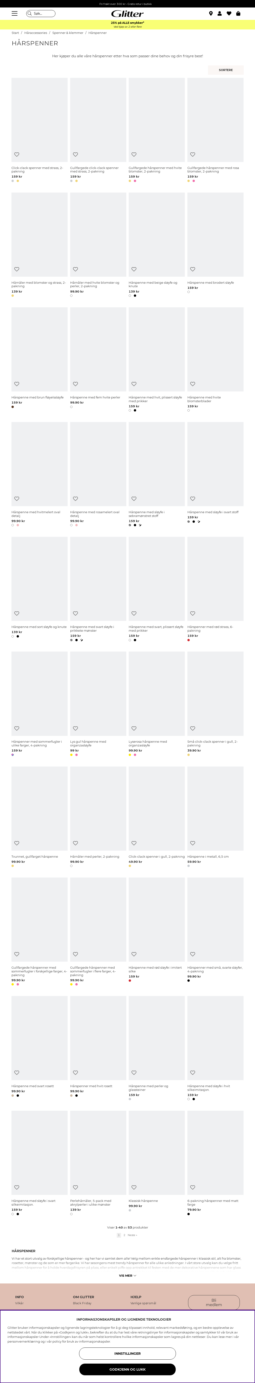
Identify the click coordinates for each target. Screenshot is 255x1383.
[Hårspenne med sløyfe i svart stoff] (215, 475)
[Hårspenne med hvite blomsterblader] (215, 360)
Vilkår (19, 1303)
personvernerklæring (23, 1341)
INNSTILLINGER (127, 1353)
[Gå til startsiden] (127, 13)
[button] (222, 13)
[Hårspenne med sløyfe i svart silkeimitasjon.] (39, 1164)
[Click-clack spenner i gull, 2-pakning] (157, 818)
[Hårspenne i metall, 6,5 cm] (215, 818)
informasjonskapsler (94, 1341)
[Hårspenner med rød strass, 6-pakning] (215, 590)
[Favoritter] (231, 13)
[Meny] (15, 13)
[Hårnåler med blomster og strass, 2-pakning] (39, 246)
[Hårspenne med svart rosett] (39, 1049)
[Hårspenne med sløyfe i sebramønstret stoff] (157, 475)
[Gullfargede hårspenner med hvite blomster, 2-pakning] (157, 131)
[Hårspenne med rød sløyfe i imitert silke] (157, 932)
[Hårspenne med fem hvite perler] (98, 360)
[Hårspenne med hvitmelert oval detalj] (39, 475)
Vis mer (127, 1275)
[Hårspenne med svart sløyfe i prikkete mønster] (98, 590)
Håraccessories (35, 33)
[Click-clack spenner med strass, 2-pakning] (39, 131)
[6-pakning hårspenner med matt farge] (215, 1164)
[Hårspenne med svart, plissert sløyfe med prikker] (157, 590)
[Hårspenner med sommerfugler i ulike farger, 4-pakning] (39, 705)
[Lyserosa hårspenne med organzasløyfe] (157, 705)
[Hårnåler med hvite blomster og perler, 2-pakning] (98, 246)
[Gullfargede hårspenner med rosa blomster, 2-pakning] (215, 131)
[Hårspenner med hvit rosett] (98, 1049)
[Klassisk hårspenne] (157, 1164)
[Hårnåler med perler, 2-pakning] (98, 818)
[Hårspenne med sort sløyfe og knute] (39, 590)
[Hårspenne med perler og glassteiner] (157, 1049)
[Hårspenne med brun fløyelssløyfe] (39, 360)
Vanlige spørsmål (143, 1303)
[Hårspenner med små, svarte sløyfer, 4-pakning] (215, 932)
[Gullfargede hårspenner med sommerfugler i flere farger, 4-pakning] (98, 932)
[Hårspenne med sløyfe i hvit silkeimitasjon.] (215, 1049)
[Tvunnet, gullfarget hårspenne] (39, 818)
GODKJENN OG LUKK (127, 1369)
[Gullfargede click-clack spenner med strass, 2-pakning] (98, 131)
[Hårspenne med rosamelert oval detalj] (98, 475)
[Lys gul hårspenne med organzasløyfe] (98, 705)
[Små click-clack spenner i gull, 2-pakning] (215, 705)
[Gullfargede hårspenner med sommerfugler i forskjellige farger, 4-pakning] (39, 932)
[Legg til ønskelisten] (16, 154)
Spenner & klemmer (67, 33)
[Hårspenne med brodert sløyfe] (215, 246)
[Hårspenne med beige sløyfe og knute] (157, 246)
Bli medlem (214, 1302)
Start (15, 33)
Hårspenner (97, 33)
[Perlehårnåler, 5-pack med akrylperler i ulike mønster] (98, 1164)
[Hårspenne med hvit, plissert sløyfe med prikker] (157, 360)
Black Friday (82, 1303)
